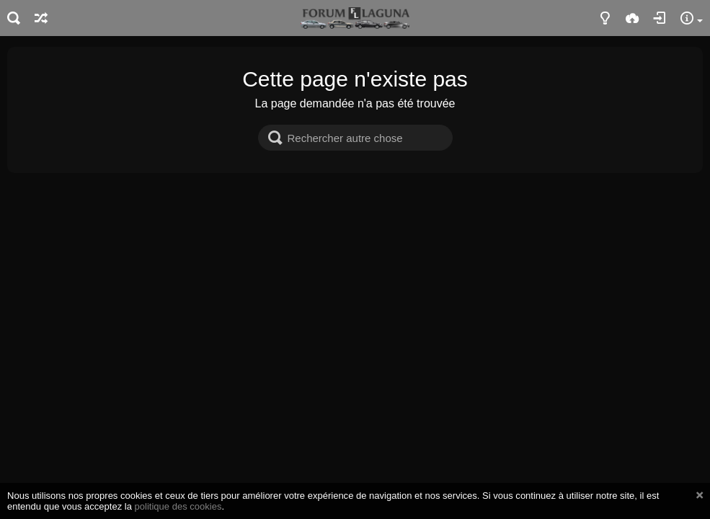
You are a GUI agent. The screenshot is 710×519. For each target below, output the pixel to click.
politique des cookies (178, 506)
